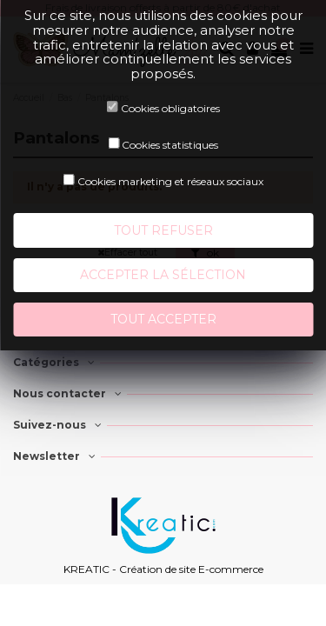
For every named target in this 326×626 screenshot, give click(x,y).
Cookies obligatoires (170, 108)
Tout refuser (163, 230)
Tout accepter (163, 319)
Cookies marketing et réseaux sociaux (170, 181)
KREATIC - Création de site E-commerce (163, 569)
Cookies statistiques (170, 144)
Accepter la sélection (163, 275)
